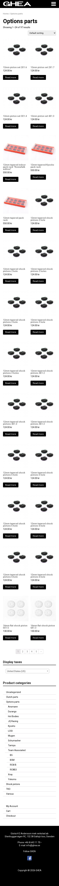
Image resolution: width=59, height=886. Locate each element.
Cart (8, 811)
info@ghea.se (33, 845)
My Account (12, 806)
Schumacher (14, 740)
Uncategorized (13, 692)
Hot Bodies (13, 716)
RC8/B (13, 765)
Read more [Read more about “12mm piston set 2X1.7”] (38, 77)
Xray (10, 774)
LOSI (10, 731)
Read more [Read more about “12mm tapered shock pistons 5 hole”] (10, 485)
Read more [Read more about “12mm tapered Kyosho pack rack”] (38, 177)
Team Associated (16, 750)
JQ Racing (13, 721)
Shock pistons (13, 784)
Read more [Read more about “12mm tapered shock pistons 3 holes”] (10, 383)
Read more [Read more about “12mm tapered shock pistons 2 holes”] (38, 281)
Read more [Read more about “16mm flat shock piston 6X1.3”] (38, 638)
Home (5, 13)
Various (10, 794)
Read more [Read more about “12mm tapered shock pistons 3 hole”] (10, 332)
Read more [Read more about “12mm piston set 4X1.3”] (38, 126)
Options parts (13, 702)
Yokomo (12, 779)
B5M (12, 760)
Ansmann (13, 706)
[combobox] (27, 671)
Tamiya (11, 745)
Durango (12, 711)
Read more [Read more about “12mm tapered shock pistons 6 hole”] (38, 536)
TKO (8, 789)
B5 (11, 755)
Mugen (11, 735)
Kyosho (11, 726)
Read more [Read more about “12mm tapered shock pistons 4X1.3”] (10, 434)
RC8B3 (13, 769)
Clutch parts (12, 697)
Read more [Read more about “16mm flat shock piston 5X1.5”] (10, 638)
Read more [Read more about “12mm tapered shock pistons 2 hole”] (38, 230)
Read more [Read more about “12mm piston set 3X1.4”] (10, 126)
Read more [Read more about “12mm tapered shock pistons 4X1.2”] (38, 383)
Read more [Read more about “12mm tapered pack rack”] (10, 230)
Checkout (11, 816)
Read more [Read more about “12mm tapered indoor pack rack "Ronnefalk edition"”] (10, 179)
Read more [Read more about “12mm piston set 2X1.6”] (10, 77)
